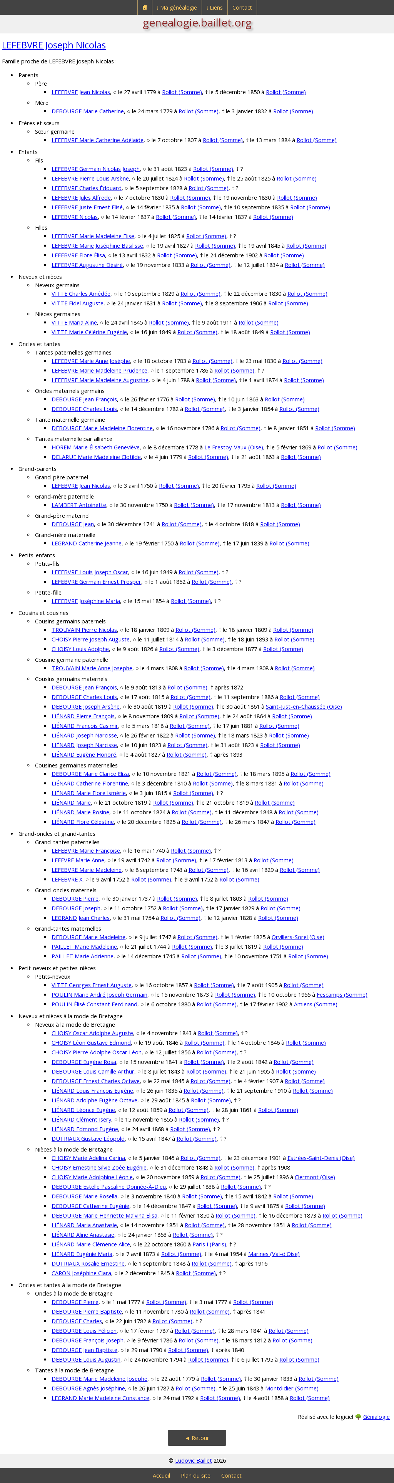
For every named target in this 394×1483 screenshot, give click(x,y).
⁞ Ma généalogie (177, 7)
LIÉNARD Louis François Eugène (92, 1090)
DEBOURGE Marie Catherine (88, 111)
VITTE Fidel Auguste (78, 303)
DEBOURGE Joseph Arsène (86, 706)
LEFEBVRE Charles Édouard (87, 188)
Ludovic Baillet (193, 1460)
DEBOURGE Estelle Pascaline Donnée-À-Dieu (109, 1186)
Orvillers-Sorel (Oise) (298, 937)
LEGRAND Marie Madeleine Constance (100, 1398)
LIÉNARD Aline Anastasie (83, 1234)
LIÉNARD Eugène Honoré (84, 754)
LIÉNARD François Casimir (85, 725)
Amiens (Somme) (315, 1004)
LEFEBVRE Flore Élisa (78, 255)
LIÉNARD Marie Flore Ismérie (89, 793)
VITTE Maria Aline (74, 322)
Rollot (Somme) (182, 92)
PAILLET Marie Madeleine (84, 946)
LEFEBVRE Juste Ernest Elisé (87, 207)
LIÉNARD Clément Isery (81, 1119)
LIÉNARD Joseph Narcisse (84, 735)
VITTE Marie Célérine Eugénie (89, 332)
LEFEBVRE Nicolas (75, 216)
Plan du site (195, 1475)
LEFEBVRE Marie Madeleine (87, 869)
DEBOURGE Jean (73, 524)
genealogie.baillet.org (197, 22)
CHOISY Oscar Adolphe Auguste (92, 1033)
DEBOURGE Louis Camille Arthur (93, 1071)
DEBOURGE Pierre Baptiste (87, 1311)
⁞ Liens (215, 7)
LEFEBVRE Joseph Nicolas (54, 44)
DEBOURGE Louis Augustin (86, 1359)
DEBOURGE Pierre (75, 898)
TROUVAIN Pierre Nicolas (84, 629)
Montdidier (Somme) (292, 1388)
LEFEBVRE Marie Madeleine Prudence (99, 370)
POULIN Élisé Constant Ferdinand (94, 1004)
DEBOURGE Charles (77, 1321)
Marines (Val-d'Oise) (274, 1254)
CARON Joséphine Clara (81, 1273)
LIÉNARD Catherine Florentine (90, 783)
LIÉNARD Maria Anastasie (84, 1225)
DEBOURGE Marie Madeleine (88, 937)
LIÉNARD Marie (71, 802)
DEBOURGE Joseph (76, 908)
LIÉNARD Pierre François (83, 716)
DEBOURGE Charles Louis (84, 409)
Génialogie (376, 1416)
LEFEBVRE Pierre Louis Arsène (90, 178)
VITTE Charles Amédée (81, 293)
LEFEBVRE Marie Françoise (86, 850)
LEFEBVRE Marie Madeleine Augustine (100, 380)
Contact (242, 7)
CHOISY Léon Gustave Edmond (91, 1042)
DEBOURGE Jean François (84, 399)
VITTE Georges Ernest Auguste (92, 985)
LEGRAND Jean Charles (81, 917)
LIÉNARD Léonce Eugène (83, 1109)
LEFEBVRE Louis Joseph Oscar (90, 572)
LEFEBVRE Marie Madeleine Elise (93, 236)
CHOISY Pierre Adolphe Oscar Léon (97, 1052)
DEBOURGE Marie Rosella (84, 1196)
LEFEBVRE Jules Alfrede (81, 197)
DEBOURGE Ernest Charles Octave (96, 1081)
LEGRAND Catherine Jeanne (87, 543)
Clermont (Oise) (315, 1177)
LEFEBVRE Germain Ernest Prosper (96, 581)
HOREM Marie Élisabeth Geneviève (96, 447)
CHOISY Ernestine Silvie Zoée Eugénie (99, 1167)
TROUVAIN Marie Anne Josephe (92, 668)
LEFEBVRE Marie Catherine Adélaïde (98, 140)
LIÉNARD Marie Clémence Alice (91, 1244)
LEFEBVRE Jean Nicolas (81, 92)
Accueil (161, 1475)
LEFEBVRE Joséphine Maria (86, 601)
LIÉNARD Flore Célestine (83, 821)
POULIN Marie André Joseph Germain (99, 994)
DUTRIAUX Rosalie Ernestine (88, 1263)
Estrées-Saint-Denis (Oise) (321, 1158)
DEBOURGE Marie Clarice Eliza (90, 773)
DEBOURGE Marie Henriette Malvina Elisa (104, 1215)
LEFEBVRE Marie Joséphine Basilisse (97, 245)
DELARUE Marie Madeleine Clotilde (96, 457)
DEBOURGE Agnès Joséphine (88, 1388)
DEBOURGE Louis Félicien (84, 1330)
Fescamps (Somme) (342, 994)
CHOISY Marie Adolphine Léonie (92, 1177)
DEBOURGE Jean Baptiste (84, 1350)
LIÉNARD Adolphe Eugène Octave (94, 1100)
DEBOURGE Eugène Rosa (84, 1061)
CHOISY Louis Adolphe (80, 649)
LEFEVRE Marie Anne (78, 860)
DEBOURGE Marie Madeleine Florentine (102, 428)
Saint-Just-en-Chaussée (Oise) (304, 706)
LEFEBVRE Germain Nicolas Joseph (96, 168)
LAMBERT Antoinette (79, 505)
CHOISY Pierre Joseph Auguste (91, 639)
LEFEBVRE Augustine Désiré (87, 264)
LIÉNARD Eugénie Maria (82, 1254)
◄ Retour (197, 1438)
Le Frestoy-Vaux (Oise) (233, 447)
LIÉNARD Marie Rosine (80, 812)
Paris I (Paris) (209, 1244)
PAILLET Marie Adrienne (83, 956)
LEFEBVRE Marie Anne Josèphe (91, 361)
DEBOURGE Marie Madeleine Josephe (99, 1378)
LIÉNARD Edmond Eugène (85, 1129)
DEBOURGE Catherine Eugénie (90, 1206)
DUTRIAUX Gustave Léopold (88, 1138)
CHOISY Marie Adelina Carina (88, 1158)
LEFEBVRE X (67, 879)
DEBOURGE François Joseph (88, 1340)
